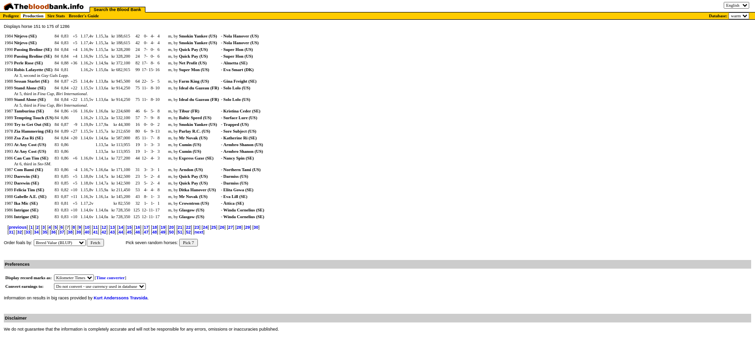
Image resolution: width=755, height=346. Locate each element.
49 (163, 232)
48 (154, 232)
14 (120, 227)
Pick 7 (188, 242)
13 (112, 227)
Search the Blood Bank (118, 9)
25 (213, 227)
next (199, 232)
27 (230, 227)
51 (180, 232)
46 (137, 232)
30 (255, 227)
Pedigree (11, 15)
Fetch (95, 242)
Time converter (110, 277)
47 (146, 232)
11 (95, 227)
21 (180, 227)
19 (163, 227)
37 (61, 232)
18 (154, 227)
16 (137, 227)
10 (87, 227)
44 (120, 232)
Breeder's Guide (84, 15)
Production (33, 15)
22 (188, 227)
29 (247, 227)
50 (171, 232)
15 (129, 227)
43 (112, 232)
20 (171, 227)
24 (205, 227)
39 (78, 232)
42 (104, 232)
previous (18, 227)
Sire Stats (56, 15)
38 (70, 232)
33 (28, 232)
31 (11, 232)
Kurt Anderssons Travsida (121, 298)
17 (146, 227)
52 (188, 232)
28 (238, 227)
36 (53, 232)
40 (87, 232)
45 (129, 232)
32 (19, 232)
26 (222, 227)
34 (36, 232)
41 (95, 232)
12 (104, 227)
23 (197, 227)
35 (44, 232)
